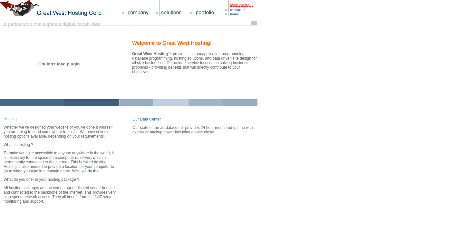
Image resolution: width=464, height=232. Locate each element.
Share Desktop (239, 4)
